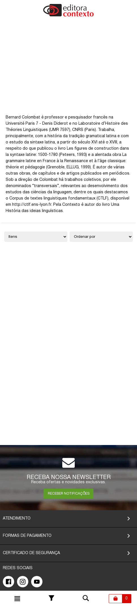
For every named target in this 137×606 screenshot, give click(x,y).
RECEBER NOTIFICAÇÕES (68, 493)
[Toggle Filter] (51, 598)
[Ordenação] (101, 237)
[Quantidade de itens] (35, 237)
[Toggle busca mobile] (17, 598)
